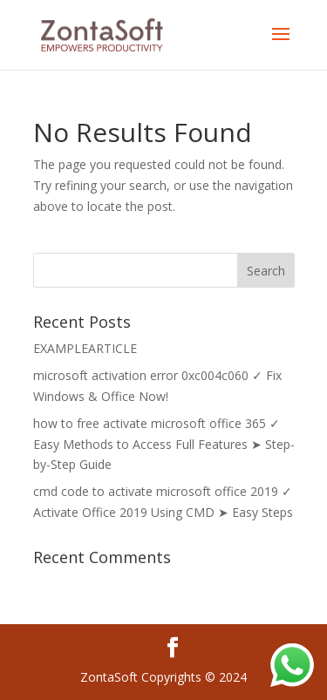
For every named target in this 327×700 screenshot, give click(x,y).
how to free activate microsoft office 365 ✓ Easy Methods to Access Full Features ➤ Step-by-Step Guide (164, 444)
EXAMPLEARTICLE (85, 348)
